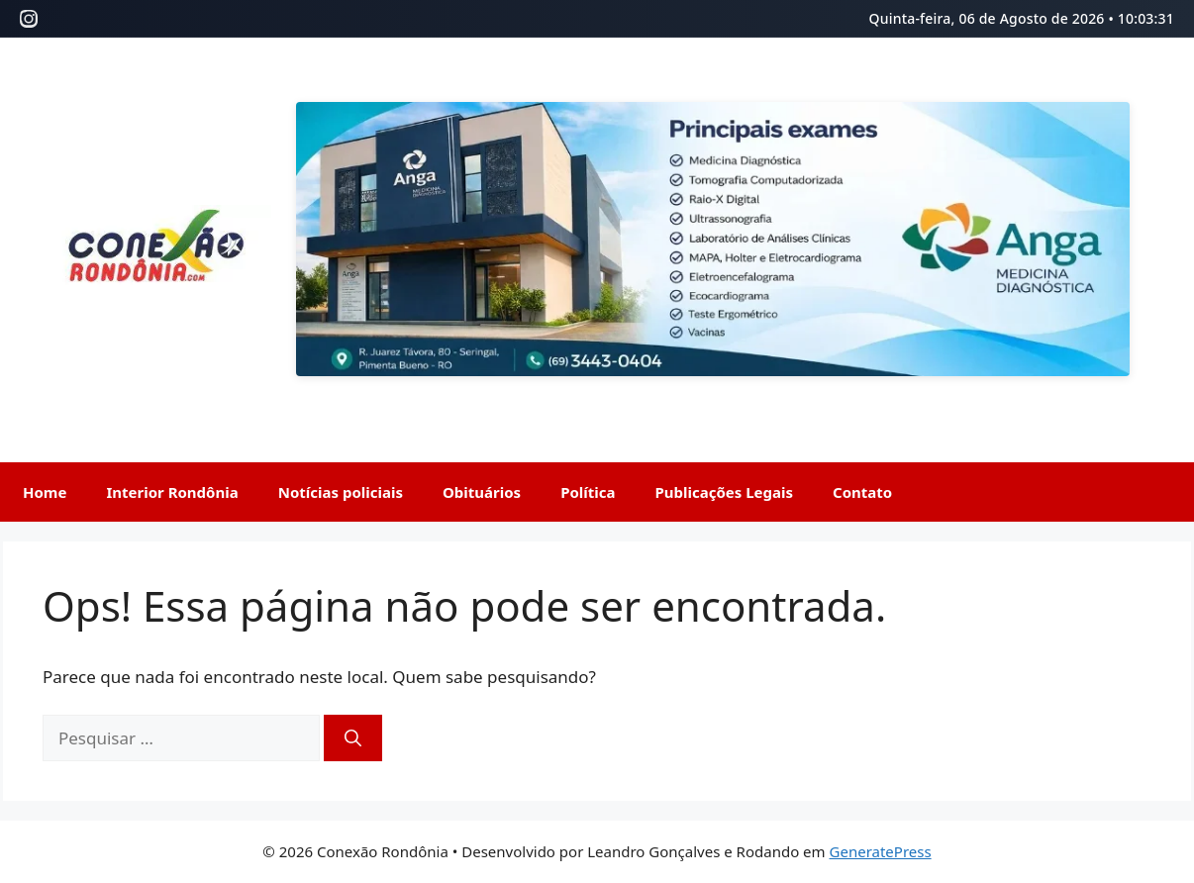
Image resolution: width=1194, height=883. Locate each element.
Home (44, 492)
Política (587, 492)
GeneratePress (881, 851)
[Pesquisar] (353, 738)
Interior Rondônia (172, 492)
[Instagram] (29, 19)
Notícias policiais (340, 492)
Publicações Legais (724, 492)
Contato (862, 492)
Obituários (482, 492)
